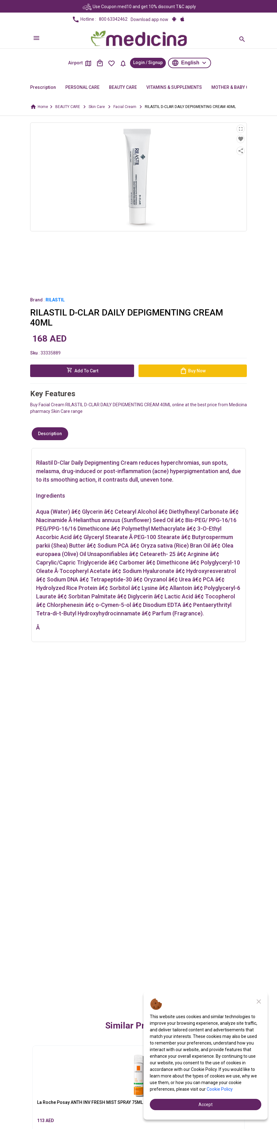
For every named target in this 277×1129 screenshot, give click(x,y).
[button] (189, 63)
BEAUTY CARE (67, 107)
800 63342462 (113, 19)
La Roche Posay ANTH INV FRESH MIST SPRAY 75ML (90, 1102)
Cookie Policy (220, 1089)
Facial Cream (124, 107)
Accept (205, 1104)
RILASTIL (55, 299)
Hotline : (100, 19)
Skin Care (97, 107)
